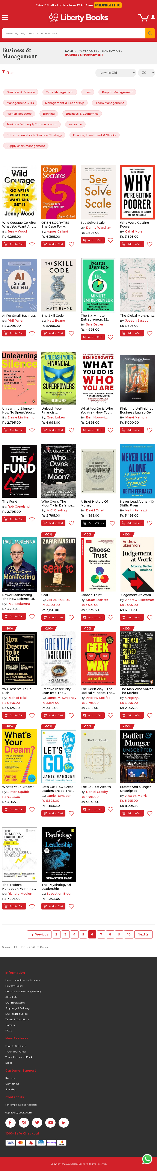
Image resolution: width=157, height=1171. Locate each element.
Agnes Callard (57, 231)
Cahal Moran (135, 231)
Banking (49, 113)
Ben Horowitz (97, 417)
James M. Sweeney (61, 698)
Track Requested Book (19, 1057)
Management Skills (20, 103)
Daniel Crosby (97, 792)
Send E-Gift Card (15, 1046)
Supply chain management (26, 146)
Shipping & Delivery (17, 1008)
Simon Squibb (18, 792)
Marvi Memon (136, 417)
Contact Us (12, 1083)
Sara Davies (95, 324)
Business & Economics (82, 113)
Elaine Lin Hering (21, 417)
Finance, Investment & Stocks (94, 135)
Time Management (60, 92)
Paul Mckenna (19, 604)
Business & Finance (21, 92)
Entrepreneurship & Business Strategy (34, 135)
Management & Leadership (64, 103)
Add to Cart (14, 244)
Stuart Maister (97, 600)
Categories (88, 51)
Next (143, 934)
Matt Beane (56, 320)
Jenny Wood (17, 231)
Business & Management (84, 54)
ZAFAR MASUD (58, 600)
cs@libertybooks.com (18, 1112)
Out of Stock (93, 523)
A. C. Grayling (57, 510)
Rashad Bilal (17, 698)
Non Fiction (111, 51)
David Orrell (95, 510)
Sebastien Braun (59, 894)
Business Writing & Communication (32, 124)
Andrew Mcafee (98, 698)
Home (69, 51)
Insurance (75, 124)
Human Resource (19, 113)
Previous (39, 934)
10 (129, 934)
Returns (10, 1078)
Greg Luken (56, 417)
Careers (10, 1025)
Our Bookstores (15, 1002)
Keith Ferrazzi (136, 510)
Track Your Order (15, 1051)
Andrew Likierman (139, 600)
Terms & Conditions (17, 1019)
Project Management (117, 92)
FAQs (8, 1030)
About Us (11, 997)
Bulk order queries (16, 1013)
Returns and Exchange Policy (23, 991)
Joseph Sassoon (138, 320)
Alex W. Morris (136, 796)
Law (88, 92)
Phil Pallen (16, 320)
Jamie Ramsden (59, 796)
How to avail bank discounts (22, 980)
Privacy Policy (14, 985)
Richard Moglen (20, 894)
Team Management (109, 103)
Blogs (8, 1062)
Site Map (10, 1089)
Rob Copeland (19, 506)
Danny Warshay (98, 228)
